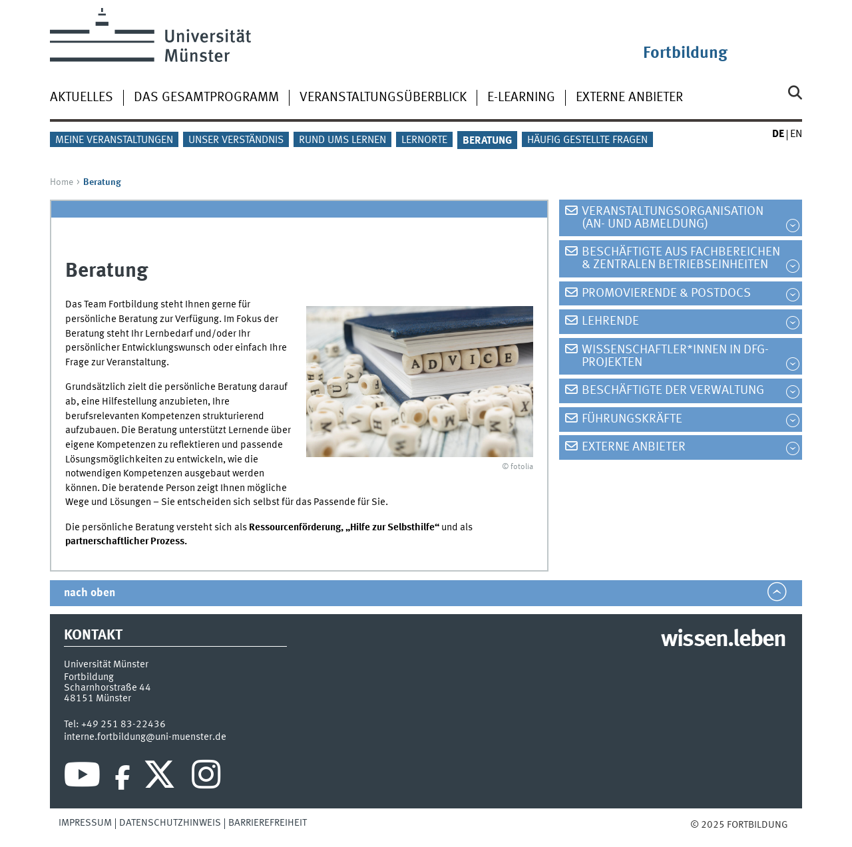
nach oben (89, 593)
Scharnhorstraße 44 (107, 688)
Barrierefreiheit (267, 823)
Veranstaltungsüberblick (383, 97)
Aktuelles (81, 97)
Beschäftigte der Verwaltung (673, 391)
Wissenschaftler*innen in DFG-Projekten (675, 356)
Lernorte (424, 140)
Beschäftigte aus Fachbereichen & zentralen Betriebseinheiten (681, 258)
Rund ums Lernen (342, 140)
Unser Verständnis (236, 140)
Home (61, 182)
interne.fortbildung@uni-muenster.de (145, 737)
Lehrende (610, 321)
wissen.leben (723, 640)
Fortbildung (685, 53)
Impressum (85, 823)
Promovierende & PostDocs (666, 293)
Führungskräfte (632, 419)
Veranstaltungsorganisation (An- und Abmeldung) (672, 218)
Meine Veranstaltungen (114, 140)
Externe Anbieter (629, 97)
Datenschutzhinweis (170, 823)
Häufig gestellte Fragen (587, 140)
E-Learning (521, 97)
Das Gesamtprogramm (206, 97)
